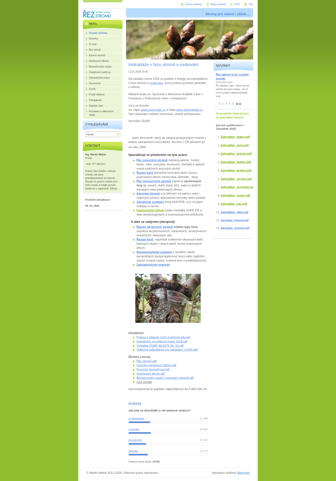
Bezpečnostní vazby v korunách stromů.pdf (165, 378)
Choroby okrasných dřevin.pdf (156, 365)
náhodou (133, 451)
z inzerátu (133, 429)
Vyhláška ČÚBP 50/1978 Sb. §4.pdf (160, 345)
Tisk (250, 4)
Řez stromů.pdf (146, 361)
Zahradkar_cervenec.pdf (237, 187)
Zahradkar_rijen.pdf (234, 212)
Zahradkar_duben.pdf (235, 162)
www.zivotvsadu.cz (153, 110)
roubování (156, 83)
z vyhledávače (136, 418)
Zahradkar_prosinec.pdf (234, 228)
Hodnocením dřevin (150, 210)
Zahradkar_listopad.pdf (234, 220)
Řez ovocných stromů (152, 160)
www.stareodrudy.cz (189, 110)
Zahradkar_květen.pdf (236, 170)
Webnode (243, 472)
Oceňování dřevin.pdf (150, 373)
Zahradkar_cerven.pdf (236, 179)
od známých (135, 440)
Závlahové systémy (150, 202)
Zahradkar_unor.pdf (234, 145)
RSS (237, 4)
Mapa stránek (218, 4)
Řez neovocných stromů (153, 181)
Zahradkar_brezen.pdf (236, 153)
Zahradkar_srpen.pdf (235, 195)
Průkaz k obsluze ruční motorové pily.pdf (163, 337)
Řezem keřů (144, 172)
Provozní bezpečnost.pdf (152, 369)
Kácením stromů (148, 193)
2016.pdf (181, 341)
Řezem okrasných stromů (154, 227)
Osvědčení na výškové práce (156, 341)
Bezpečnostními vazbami (154, 252)
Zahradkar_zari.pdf (233, 204)
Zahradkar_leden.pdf (235, 137)
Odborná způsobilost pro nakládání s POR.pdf (167, 349)
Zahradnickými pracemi (153, 264)
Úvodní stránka (193, 4)
